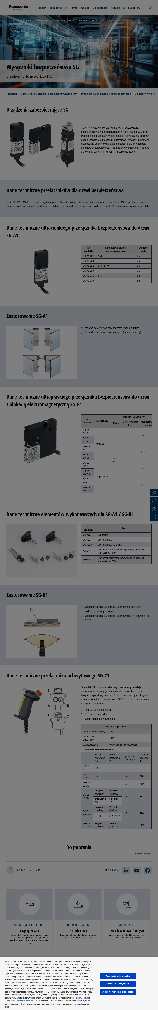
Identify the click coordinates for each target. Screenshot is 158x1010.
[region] (79, 983)
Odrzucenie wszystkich (117, 984)
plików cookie (82, 998)
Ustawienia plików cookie (117, 976)
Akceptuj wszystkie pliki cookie (117, 992)
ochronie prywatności (27, 1001)
